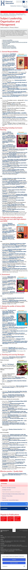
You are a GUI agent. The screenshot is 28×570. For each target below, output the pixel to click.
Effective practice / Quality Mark (9, 48)
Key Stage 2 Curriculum (6, 489)
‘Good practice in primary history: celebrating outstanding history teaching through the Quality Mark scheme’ (15, 342)
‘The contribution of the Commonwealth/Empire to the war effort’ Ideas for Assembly (13, 463)
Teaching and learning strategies (9, 46)
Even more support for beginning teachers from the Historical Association (14, 74)
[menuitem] (3, 10)
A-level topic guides (16, 549)
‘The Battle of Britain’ (11, 351)
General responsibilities (7, 40)
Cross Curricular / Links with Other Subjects (10, 500)
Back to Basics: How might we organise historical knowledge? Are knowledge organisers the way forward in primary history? (15, 160)
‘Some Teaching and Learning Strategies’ (10, 211)
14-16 (8, 549)
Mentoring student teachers (20, 80)
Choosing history (12, 550)
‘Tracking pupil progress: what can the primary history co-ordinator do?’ (8, 288)
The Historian (18, 11)
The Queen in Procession (13, 414)
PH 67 (9, 468)
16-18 (11, 549)
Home (1, 13)
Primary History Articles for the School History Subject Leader (11, 14)
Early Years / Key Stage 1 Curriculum (9, 487)
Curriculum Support (4, 545)
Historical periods (4, 549)
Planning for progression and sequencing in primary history (8, 141)
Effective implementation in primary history (7, 133)
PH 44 (9, 109)
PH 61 (26, 100)
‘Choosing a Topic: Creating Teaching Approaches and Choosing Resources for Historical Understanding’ (14, 195)
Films (7, 551)
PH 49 (15, 203)
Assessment (5, 44)
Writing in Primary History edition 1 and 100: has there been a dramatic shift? (8, 64)
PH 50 (13, 103)
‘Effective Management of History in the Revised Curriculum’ (14, 117)
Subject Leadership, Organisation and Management (11, 491)
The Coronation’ (11, 408)
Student (17, 9)
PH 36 (9, 111)
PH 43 (9, 265)
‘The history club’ (11, 347)
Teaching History (11, 11)
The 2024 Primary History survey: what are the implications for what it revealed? (11, 68)
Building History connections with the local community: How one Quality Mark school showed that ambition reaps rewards (9, 318)
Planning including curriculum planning (10, 41)
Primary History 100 (12, 72)
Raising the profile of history (8, 45)
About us (25, 7)
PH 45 (8, 106)
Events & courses (11, 551)
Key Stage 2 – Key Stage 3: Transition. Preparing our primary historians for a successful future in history (14, 86)
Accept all (14, 559)
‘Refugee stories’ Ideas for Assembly (16, 444)
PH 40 (9, 303)
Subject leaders (19, 545)
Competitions (3, 551)
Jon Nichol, (4, 178)
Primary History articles (20, 13)
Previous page (4, 480)
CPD (8, 545)
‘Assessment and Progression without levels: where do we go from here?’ (13, 292)
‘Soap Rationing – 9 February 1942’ (9, 457)
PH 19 (10, 124)
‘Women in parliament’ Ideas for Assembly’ (17, 440)
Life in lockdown (12, 154)
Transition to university (4, 550)
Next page (11, 480)
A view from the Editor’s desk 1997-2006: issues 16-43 (8, 59)
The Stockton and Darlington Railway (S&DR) (17, 401)
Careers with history (18, 550)
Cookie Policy (21, 556)
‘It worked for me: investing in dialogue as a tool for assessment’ (9, 281)
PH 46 (8, 208)
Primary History (4, 11)
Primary (3, 9)
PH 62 (9, 376)
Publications (6, 13)
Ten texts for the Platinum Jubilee (16, 418)
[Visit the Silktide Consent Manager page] (24, 566)
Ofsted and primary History (13, 88)
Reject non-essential (14, 562)
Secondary (10, 9)
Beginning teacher (13, 545)
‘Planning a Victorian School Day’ (15, 429)
